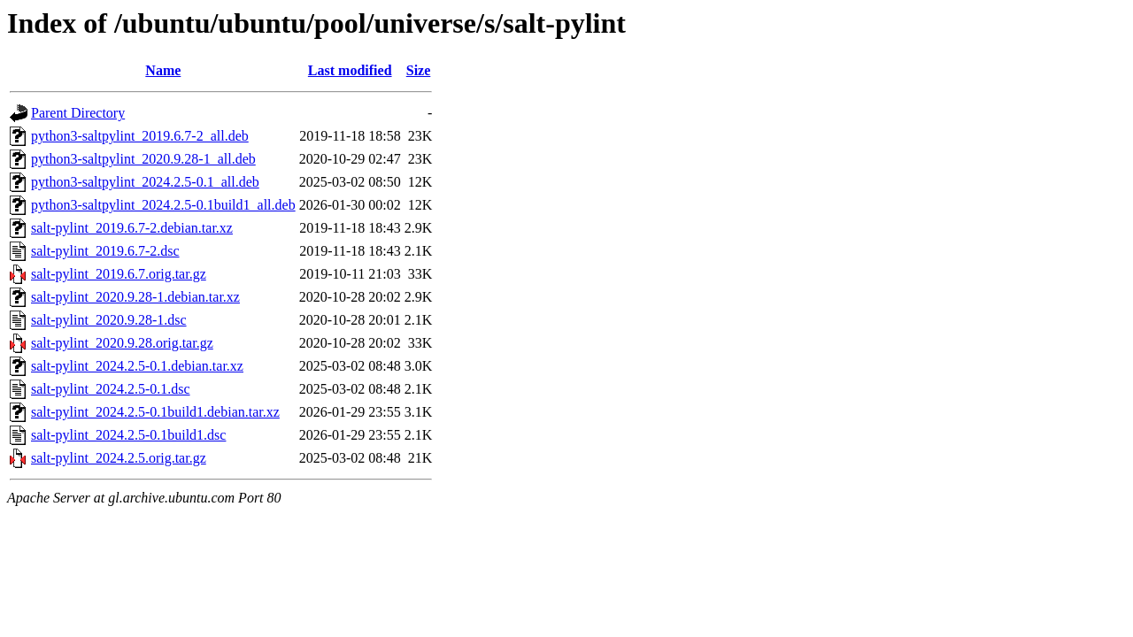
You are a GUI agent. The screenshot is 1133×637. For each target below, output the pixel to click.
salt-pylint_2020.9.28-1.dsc (109, 319)
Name (163, 70)
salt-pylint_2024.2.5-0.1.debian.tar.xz (137, 365)
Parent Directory (78, 112)
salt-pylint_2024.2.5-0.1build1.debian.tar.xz (155, 411)
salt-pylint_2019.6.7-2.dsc (105, 250)
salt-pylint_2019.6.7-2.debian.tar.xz (132, 227)
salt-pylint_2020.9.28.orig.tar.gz (122, 342)
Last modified (350, 70)
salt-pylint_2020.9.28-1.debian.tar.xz (135, 296)
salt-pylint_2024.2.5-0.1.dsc (110, 388)
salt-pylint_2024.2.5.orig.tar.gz (118, 457)
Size (418, 70)
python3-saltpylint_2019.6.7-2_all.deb (140, 135)
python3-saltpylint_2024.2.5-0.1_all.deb (145, 181)
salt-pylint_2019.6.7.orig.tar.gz (118, 273)
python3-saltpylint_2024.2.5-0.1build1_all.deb (163, 204)
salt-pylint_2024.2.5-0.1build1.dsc (128, 434)
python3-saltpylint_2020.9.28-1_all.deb (143, 158)
